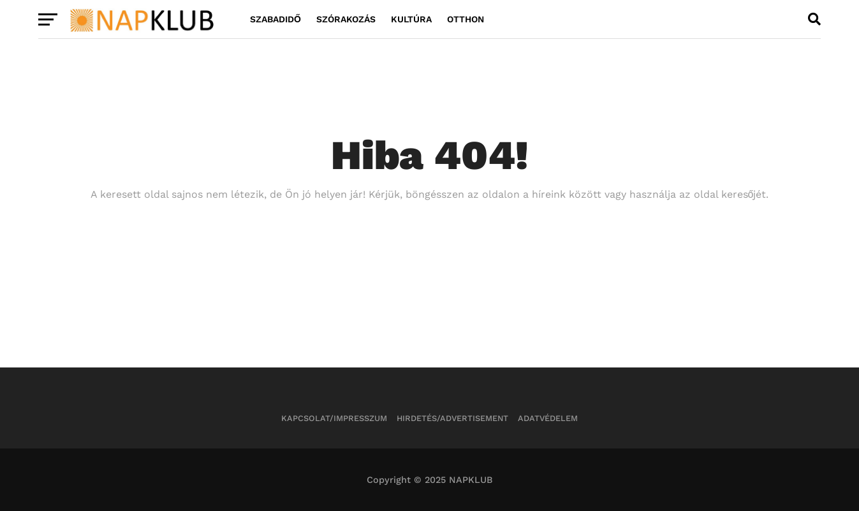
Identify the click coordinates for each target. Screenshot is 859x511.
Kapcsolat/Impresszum (334, 418)
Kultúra (411, 19)
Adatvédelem (548, 418)
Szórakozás (346, 19)
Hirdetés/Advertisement (452, 418)
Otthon (465, 19)
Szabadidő (275, 19)
